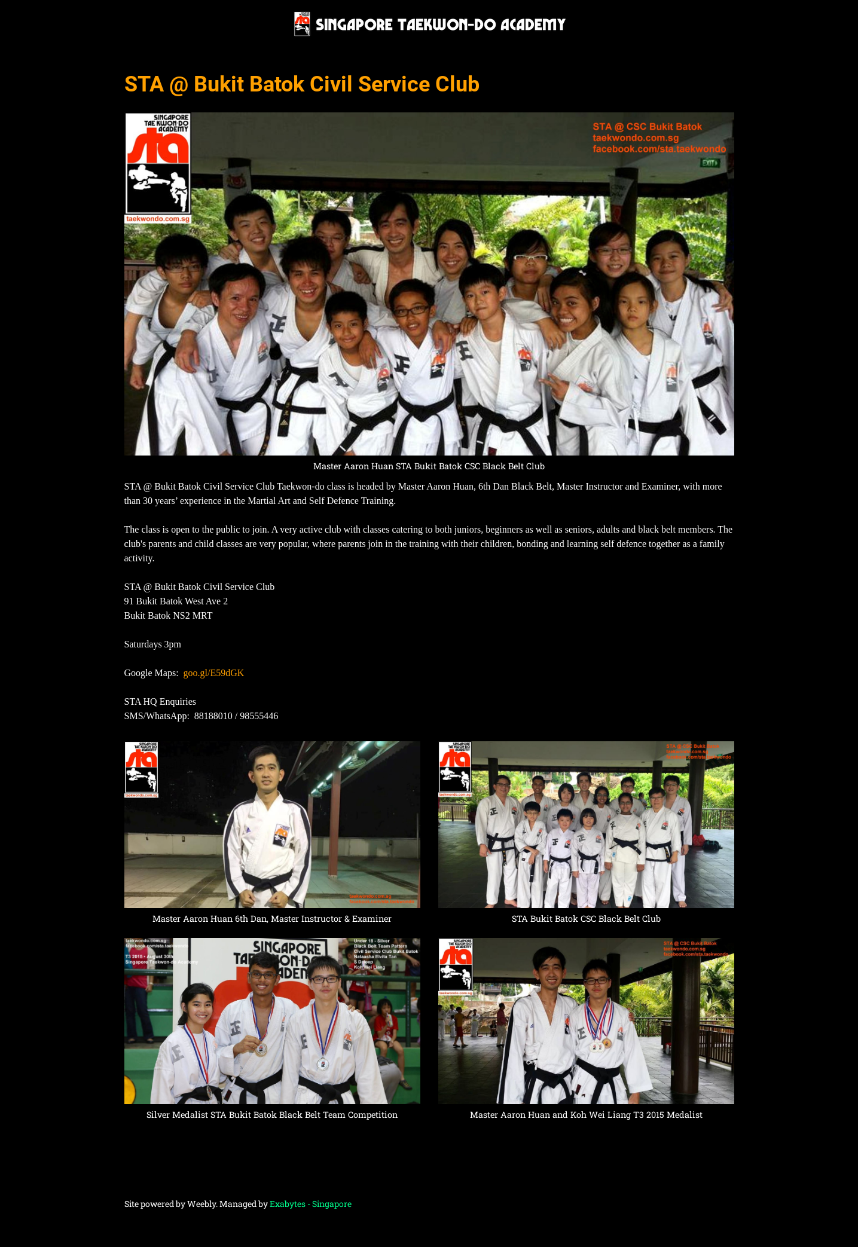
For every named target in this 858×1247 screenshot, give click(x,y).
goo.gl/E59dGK (214, 673)
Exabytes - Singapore (311, 1203)
